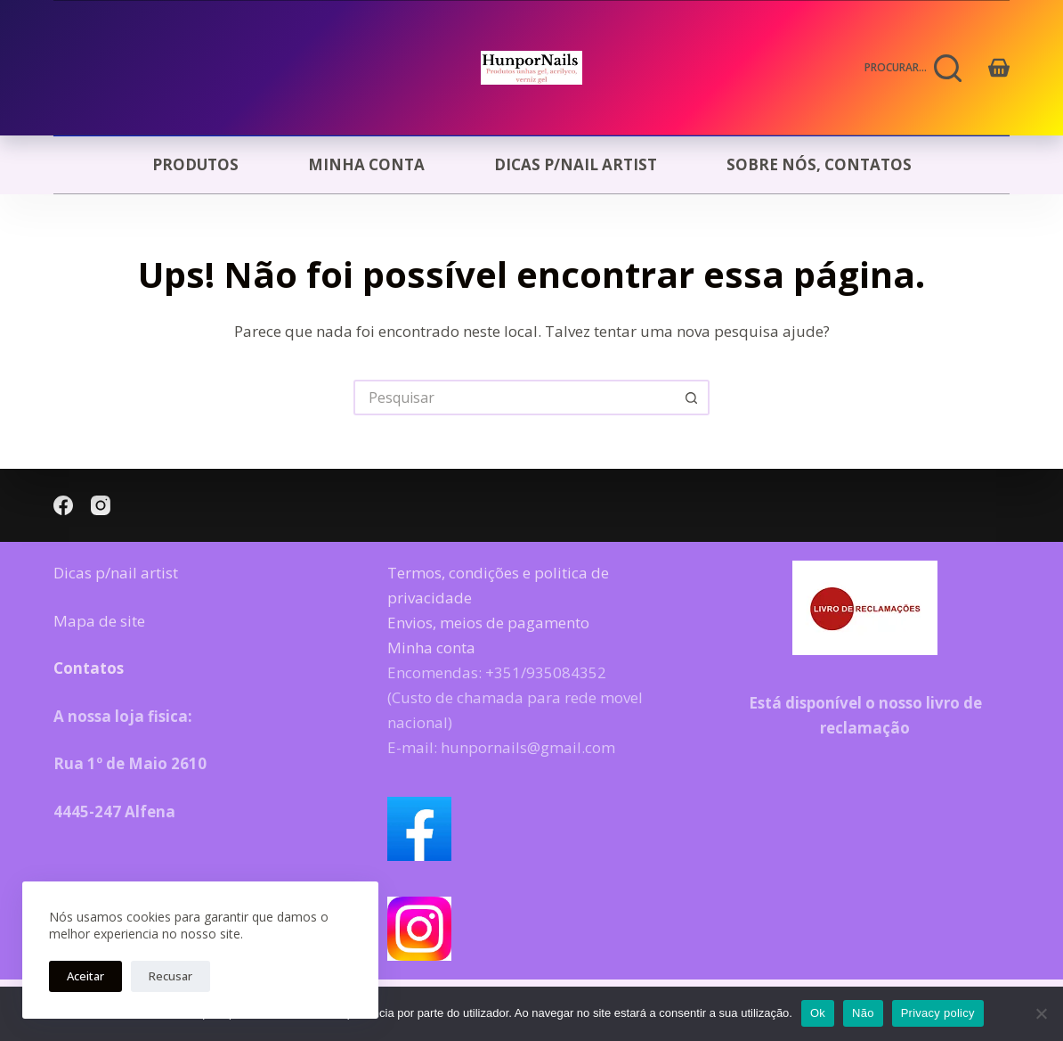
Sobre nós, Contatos (819, 164)
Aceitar (85, 976)
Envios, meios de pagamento (488, 622)
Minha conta (366, 164)
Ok (817, 1013)
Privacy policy (938, 1013)
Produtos (195, 164)
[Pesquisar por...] (513, 397)
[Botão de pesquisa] (692, 397)
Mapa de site (99, 621)
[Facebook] (63, 505)
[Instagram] (100, 505)
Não (863, 1013)
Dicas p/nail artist (575, 164)
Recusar (170, 976)
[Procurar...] (913, 68)
